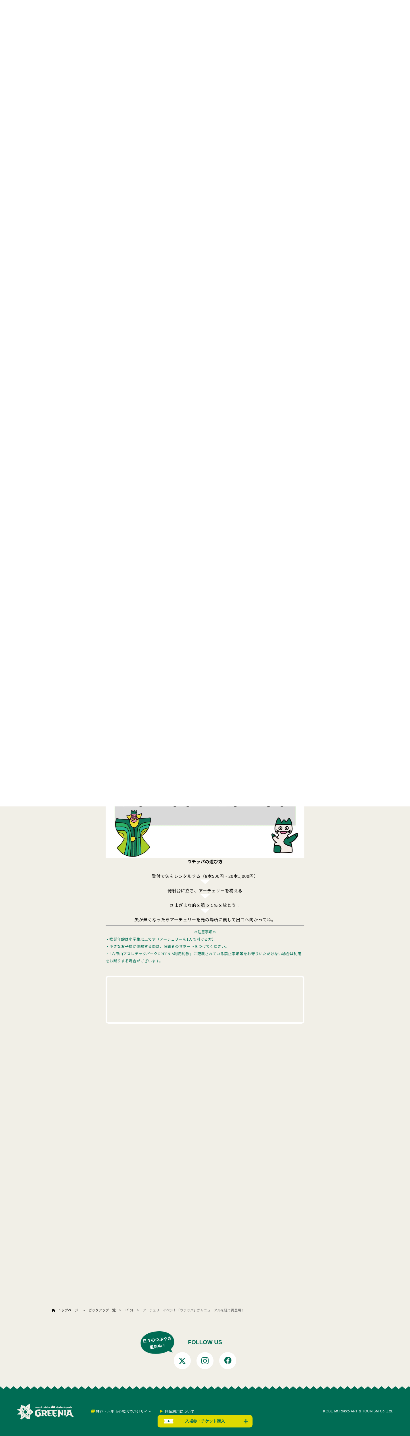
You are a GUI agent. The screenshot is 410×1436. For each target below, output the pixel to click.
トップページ (68, 1309)
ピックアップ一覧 (102, 1309)
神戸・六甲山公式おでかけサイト (123, 1411)
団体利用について (179, 1411)
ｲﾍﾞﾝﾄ (129, 1309)
